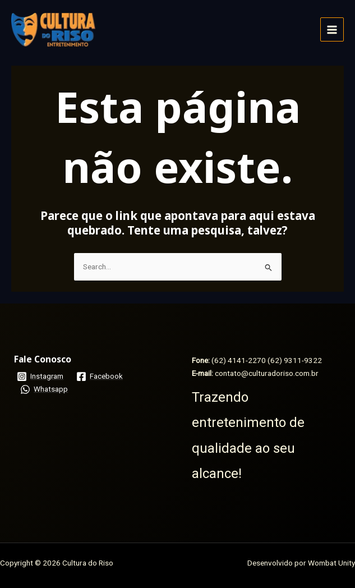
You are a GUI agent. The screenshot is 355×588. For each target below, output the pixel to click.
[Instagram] (40, 376)
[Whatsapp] (44, 389)
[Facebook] (99, 376)
